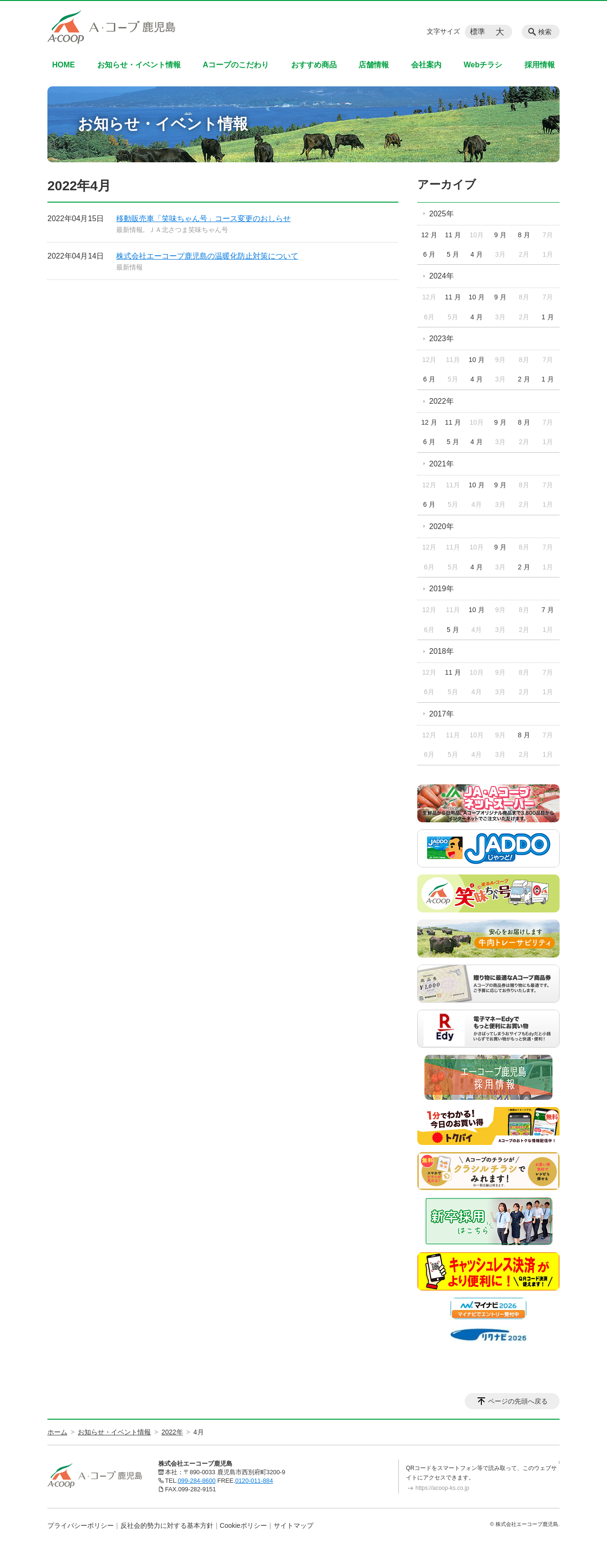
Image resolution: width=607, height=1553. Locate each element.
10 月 (476, 297)
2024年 (441, 276)
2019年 (441, 589)
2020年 (441, 526)
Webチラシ (483, 65)
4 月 (476, 254)
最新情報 (129, 229)
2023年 (441, 339)
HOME (63, 65)
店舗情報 (374, 65)
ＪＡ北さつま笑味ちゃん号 (188, 229)
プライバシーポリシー (80, 1525)
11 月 (452, 235)
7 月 (548, 610)
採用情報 (539, 65)
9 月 (500, 235)
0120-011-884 (254, 1480)
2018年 (441, 651)
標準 (477, 32)
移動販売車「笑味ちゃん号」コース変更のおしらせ (203, 218)
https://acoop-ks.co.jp (442, 1488)
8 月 (524, 235)
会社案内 (426, 65)
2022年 (441, 401)
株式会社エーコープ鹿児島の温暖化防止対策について (207, 256)
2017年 (441, 714)
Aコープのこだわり (235, 65)
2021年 (441, 464)
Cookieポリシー (243, 1525)
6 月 (429, 254)
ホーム (57, 1432)
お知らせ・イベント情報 (139, 65)
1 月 (548, 317)
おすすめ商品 (314, 65)
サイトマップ (293, 1525)
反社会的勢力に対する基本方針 (166, 1525)
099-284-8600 (197, 1480)
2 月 (524, 379)
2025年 (441, 214)
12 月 (429, 235)
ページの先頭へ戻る (518, 1401)
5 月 (453, 254)
